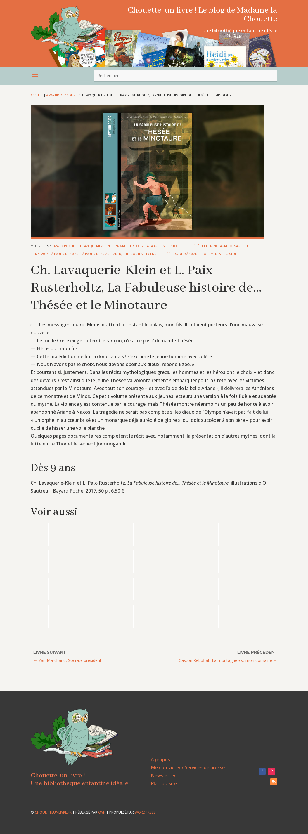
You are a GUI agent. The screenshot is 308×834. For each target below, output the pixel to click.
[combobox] (185, 75)
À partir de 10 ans (60, 95)
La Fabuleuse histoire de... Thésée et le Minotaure (187, 246)
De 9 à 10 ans (189, 254)
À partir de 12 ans (97, 254)
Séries (234, 254)
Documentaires (214, 254)
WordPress (145, 812)
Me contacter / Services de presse (188, 767)
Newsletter (163, 775)
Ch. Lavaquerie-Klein (93, 246)
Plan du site (164, 783)
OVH (101, 812)
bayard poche (63, 246)
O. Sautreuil (240, 246)
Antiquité (121, 254)
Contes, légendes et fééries (154, 254)
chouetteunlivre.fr (53, 812)
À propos (160, 759)
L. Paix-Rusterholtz (128, 246)
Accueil (37, 95)
